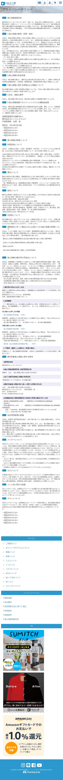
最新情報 (8, 598)
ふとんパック (11, 560)
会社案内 (8, 602)
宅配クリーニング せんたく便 (33, 769)
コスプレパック (12, 569)
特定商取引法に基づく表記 (15, 606)
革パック (9, 582)
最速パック (10, 552)
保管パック (10, 556)
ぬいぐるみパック (13, 577)
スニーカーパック (13, 586)
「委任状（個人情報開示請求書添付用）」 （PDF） (19, 344)
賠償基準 (8, 615)
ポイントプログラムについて (18, 548)
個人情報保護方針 (11, 619)
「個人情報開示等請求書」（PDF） (14, 315)
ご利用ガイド (11, 543)
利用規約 (8, 611)
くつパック (10, 565)
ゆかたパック (11, 573)
